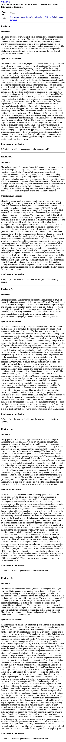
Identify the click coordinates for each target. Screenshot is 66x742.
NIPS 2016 (5, 2)
